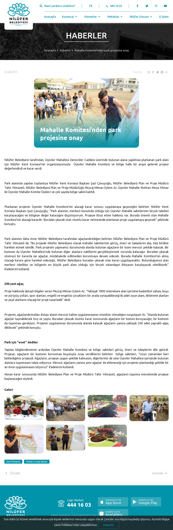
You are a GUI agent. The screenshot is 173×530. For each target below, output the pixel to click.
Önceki (12, 473)
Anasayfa (50, 16)
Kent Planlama (13, 462)
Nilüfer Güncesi (141, 16)
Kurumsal (70, 16)
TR (90, 5)
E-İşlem (164, 16)
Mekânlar (115, 16)
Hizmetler (92, 16)
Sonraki (160, 473)
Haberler (65, 50)
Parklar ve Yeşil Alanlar (36, 462)
